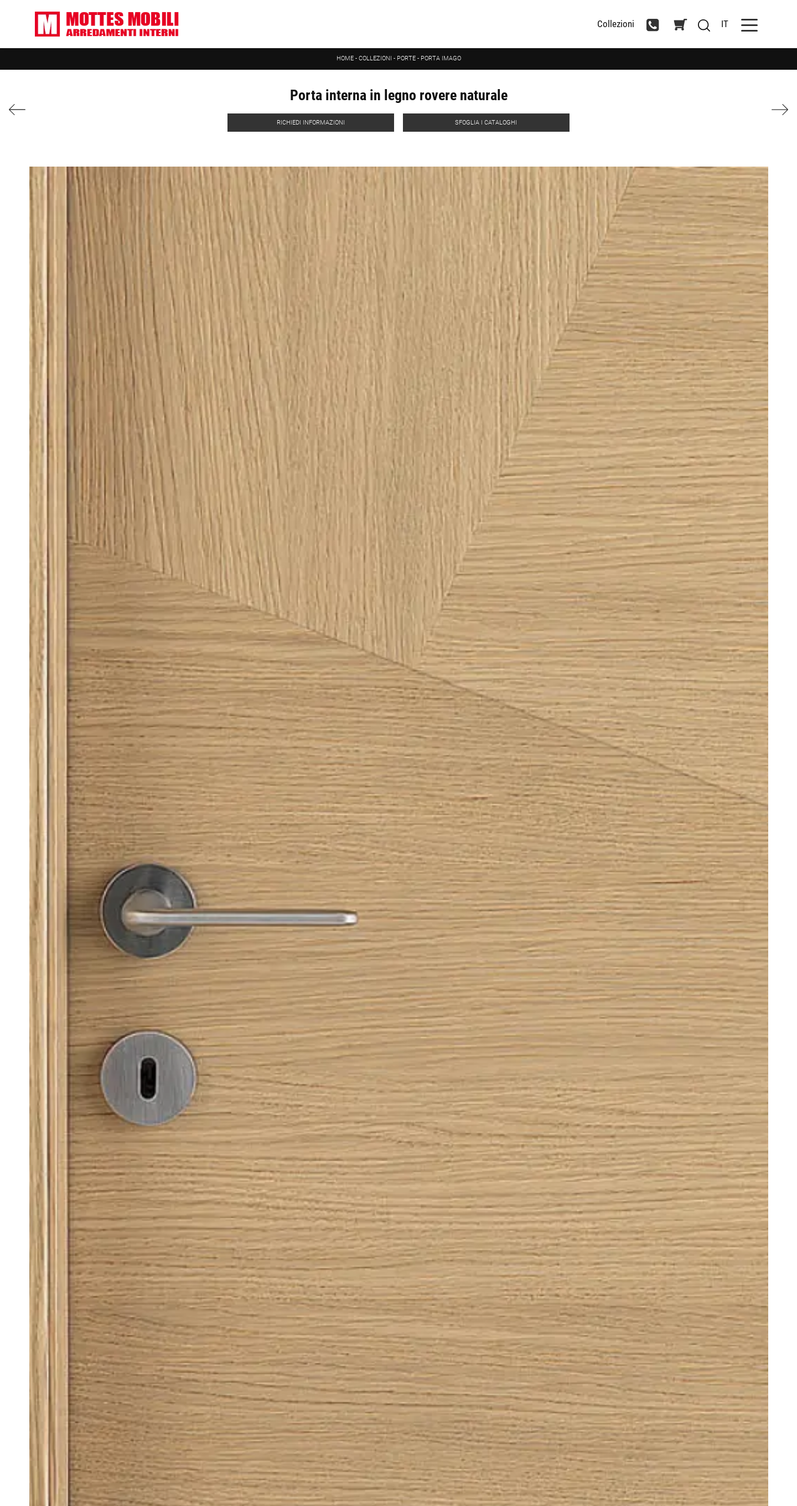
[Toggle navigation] (749, 24)
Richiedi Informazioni (311, 122)
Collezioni (375, 58)
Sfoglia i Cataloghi (486, 122)
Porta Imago (441, 58)
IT (724, 23)
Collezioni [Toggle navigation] (615, 24)
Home (345, 58)
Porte (406, 58)
